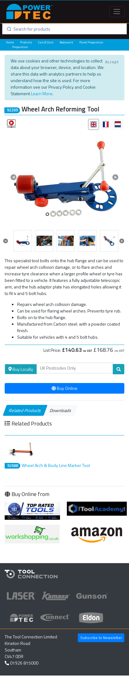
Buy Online (64, 388)
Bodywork (66, 42)
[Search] (75, 368)
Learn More (41, 93)
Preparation (20, 47)
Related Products (25, 410)
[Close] (111, 61)
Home (10, 42)
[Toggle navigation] (117, 11)
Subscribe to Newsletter (101, 638)
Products (26, 42)
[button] (13, 177)
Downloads (61, 410)
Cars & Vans (45, 42)
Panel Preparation (91, 42)
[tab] (93, 124)
